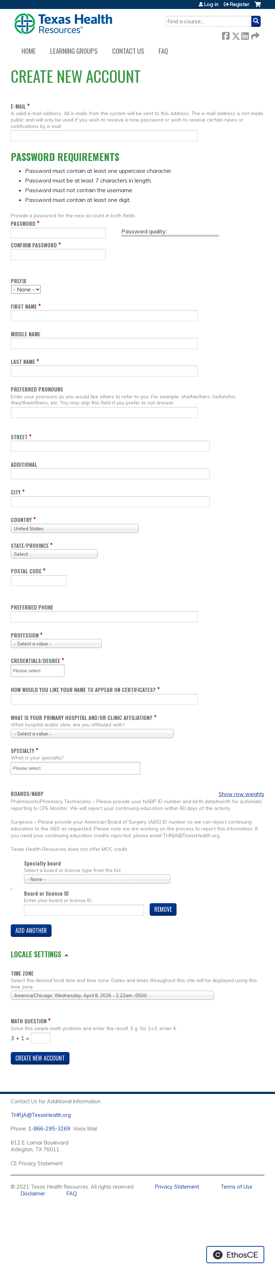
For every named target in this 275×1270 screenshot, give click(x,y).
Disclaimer (33, 1193)
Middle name (25, 334)
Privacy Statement (177, 1187)
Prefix (18, 281)
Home (28, 51)
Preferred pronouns (37, 389)
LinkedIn (245, 34)
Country (21, 519)
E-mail (18, 106)
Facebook (225, 34)
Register (239, 4)
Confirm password (34, 245)
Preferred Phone (32, 607)
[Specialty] (31, 768)
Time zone (22, 973)
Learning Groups (74, 51)
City (16, 492)
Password (23, 223)
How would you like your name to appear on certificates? (83, 689)
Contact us (128, 51)
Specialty (22, 750)
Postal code (26, 571)
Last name (23, 361)
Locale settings (36, 954)
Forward (254, 34)
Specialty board (42, 863)
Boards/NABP (27, 793)
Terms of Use (236, 1187)
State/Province (30, 545)
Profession (25, 635)
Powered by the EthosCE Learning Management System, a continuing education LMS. (235, 1254)
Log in (211, 4)
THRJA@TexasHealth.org (41, 1115)
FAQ (163, 51)
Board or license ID (46, 893)
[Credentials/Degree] (31, 670)
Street (19, 437)
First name (24, 306)
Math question (29, 1021)
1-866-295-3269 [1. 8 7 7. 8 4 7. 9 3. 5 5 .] (49, 1129)
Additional (24, 464)
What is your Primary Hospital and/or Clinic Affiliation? (82, 717)
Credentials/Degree (35, 660)
